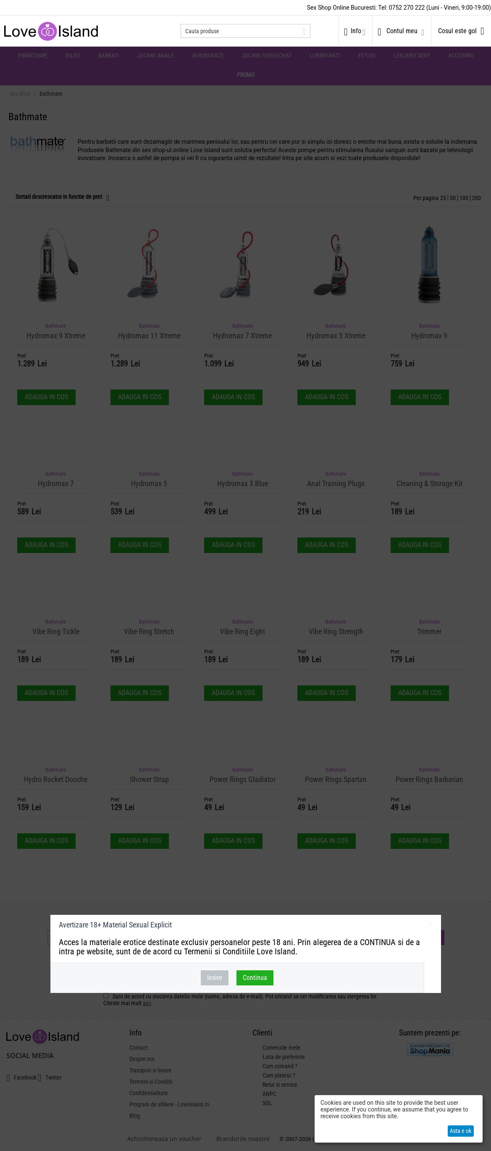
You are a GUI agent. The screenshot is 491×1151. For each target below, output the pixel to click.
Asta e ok (460, 1130)
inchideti (430, 926)
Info (356, 31)
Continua (255, 978)
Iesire (214, 978)
